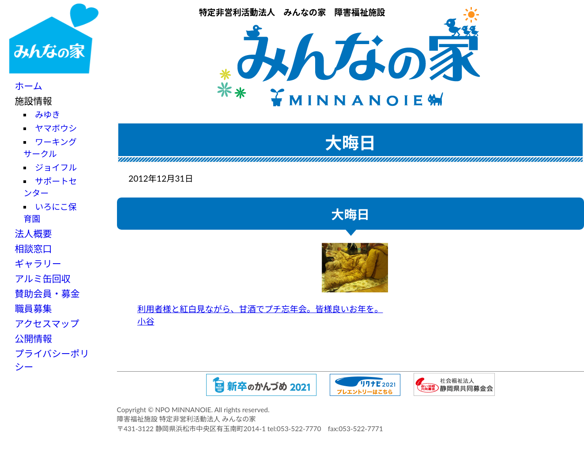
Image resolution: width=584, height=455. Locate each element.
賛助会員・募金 (47, 293)
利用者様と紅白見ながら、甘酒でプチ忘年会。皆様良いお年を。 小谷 (262, 285)
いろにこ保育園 (50, 212)
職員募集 (33, 308)
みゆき (47, 114)
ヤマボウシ (56, 128)
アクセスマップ (47, 323)
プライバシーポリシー (52, 360)
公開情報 (33, 338)
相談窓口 (33, 248)
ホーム (28, 85)
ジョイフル (56, 167)
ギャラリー (38, 263)
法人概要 (33, 233)
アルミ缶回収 (42, 278)
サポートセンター (50, 187)
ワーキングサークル (49, 148)
